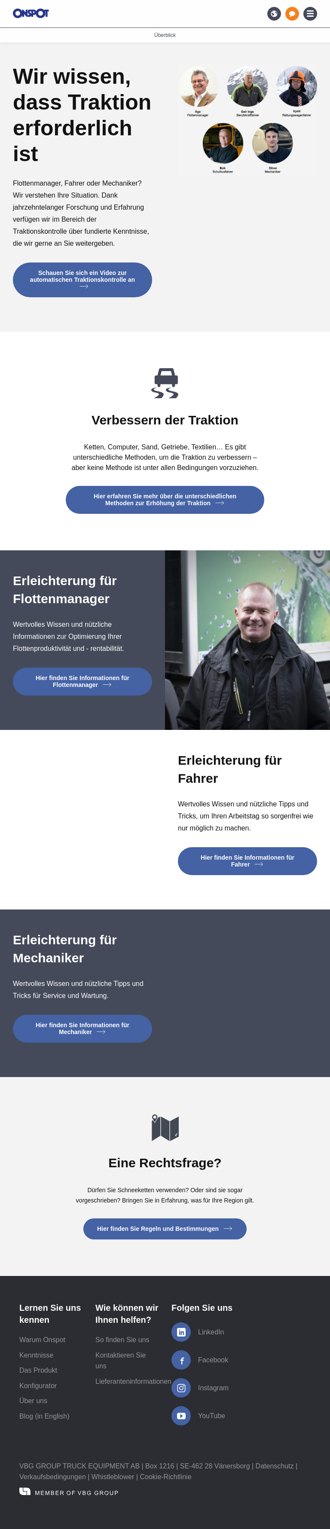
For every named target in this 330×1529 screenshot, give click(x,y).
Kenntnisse (36, 1355)
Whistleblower (113, 1476)
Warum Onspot (42, 1339)
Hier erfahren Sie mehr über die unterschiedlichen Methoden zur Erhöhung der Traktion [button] (165, 500)
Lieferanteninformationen (133, 1381)
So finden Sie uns (122, 1339)
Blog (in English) (44, 1416)
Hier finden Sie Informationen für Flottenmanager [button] (82, 681)
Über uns (33, 1400)
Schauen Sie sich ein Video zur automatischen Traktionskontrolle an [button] (82, 279)
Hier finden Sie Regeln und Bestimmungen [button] (165, 1228)
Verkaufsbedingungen (52, 1476)
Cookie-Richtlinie (165, 1476)
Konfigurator (38, 1385)
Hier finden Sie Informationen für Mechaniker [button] (82, 1028)
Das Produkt (38, 1370)
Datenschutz (275, 1466)
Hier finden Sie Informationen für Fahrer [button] (247, 861)
